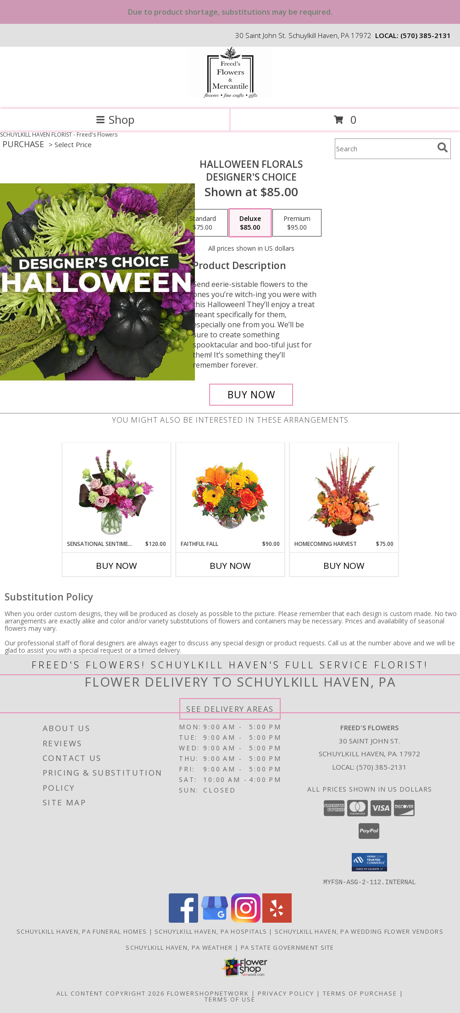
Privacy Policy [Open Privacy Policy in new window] (286, 993)
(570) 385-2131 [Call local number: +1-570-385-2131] (425, 35)
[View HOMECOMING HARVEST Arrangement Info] (343, 492)
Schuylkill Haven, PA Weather (179, 947)
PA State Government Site (287, 947)
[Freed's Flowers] (230, 95)
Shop (115, 119)
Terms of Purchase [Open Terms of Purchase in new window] (360, 993)
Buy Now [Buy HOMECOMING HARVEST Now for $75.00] (344, 566)
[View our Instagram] (245, 919)
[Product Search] (384, 149)
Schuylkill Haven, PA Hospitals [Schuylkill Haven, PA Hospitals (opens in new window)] (211, 931)
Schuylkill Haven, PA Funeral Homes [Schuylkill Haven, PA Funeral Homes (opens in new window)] (82, 931)
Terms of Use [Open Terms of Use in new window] (230, 999)
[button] (369, 862)
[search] (442, 147)
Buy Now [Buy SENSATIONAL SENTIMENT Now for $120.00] (116, 566)
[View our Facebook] (183, 919)
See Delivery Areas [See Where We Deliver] (230, 709)
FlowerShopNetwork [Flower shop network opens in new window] (208, 993)
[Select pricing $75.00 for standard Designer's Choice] (202, 222)
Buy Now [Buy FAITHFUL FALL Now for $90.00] (230, 566)
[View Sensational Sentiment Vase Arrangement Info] (116, 492)
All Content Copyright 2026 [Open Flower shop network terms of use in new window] (110, 993)
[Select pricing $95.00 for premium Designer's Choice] (297, 222)
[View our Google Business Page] (214, 919)
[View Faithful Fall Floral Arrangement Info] (230, 491)
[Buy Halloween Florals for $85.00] (251, 395)
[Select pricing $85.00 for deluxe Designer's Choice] (250, 222)
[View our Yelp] (277, 919)
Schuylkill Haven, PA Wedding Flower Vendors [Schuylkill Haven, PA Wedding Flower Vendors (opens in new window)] (359, 931)
